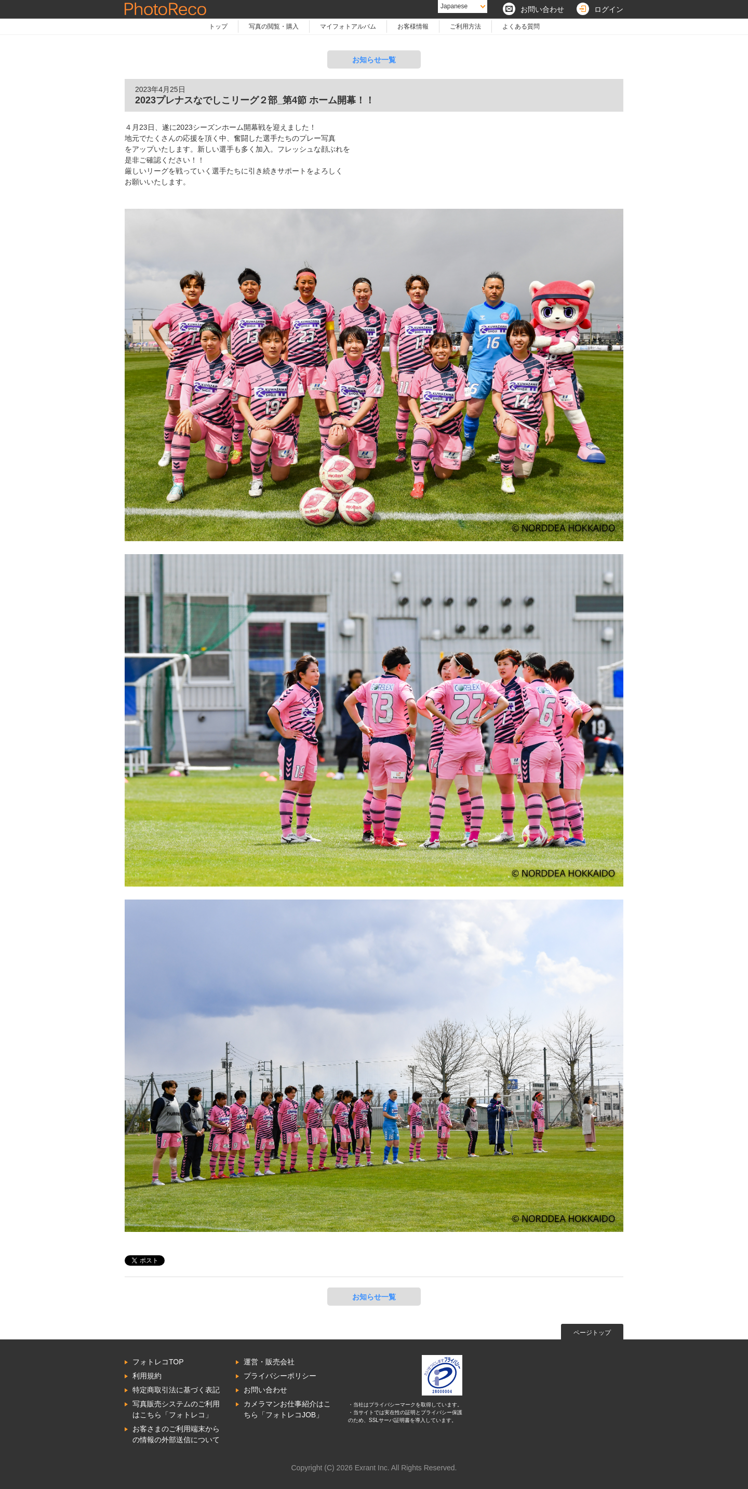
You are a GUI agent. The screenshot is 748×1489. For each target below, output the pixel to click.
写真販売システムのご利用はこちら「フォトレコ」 (176, 1409)
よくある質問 (521, 26)
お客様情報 (413, 26)
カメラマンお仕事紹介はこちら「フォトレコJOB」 (287, 1409)
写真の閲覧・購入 (274, 26)
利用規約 (147, 1376)
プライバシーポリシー (280, 1376)
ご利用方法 (465, 26)
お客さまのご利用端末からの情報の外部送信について (176, 1434)
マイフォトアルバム (348, 26)
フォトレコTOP (158, 1362)
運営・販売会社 (269, 1362)
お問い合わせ (265, 1390)
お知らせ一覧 (374, 60)
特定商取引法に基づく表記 (176, 1390)
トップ (218, 26)
